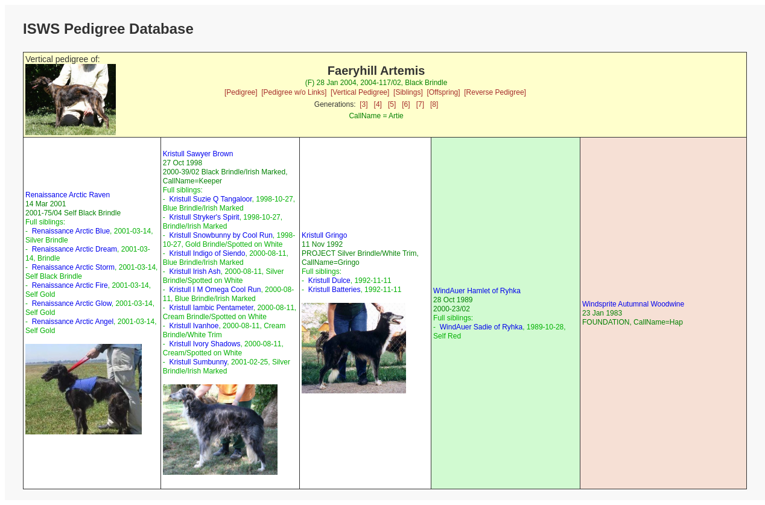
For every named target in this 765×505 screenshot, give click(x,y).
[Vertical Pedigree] (360, 92)
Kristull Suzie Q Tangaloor (210, 199)
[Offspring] (443, 92)
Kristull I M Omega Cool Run (215, 289)
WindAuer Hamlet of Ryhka (477, 291)
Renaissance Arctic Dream (74, 249)
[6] (406, 104)
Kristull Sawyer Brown (198, 154)
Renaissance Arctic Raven (67, 195)
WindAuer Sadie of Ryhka (481, 327)
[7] (420, 104)
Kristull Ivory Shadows (204, 344)
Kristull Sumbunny (198, 362)
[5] (392, 104)
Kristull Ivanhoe (193, 326)
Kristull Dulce (329, 280)
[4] (378, 104)
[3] (363, 104)
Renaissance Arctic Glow (72, 303)
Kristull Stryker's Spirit (204, 217)
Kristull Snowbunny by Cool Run (220, 235)
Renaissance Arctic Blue (71, 231)
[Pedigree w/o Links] (293, 92)
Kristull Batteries (334, 289)
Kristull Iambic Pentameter (211, 307)
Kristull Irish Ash (194, 271)
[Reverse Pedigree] (495, 92)
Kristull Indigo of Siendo (207, 253)
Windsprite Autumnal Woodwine (633, 304)
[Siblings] (408, 92)
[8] (434, 104)
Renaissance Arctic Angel (72, 321)
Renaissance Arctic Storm (73, 267)
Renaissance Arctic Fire (70, 285)
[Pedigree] (241, 92)
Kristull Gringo (324, 235)
